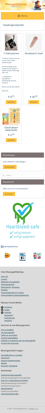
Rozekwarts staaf (34, 53)
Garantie (4, 290)
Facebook (8, 307)
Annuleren (16, 287)
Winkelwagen (10, 167)
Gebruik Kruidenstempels (10, 360)
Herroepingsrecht (7, 284)
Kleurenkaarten (7, 388)
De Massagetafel (7, 332)
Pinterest (7, 312)
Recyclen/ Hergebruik (9, 366)
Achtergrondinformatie (10, 394)
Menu (22, 15)
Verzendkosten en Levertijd (11, 355)
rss (37, 409)
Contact (4, 279)
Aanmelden (9, 194)
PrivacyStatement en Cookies (12, 292)
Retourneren (6, 287)
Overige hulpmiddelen (9, 338)
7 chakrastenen (11, 53)
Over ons (4, 276)
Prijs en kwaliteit (7, 330)
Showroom (5, 358)
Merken (4, 363)
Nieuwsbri (8, 315)
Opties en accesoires (9, 335)
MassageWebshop (9, 246)
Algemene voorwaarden (10, 282)
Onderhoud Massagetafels (11, 375)
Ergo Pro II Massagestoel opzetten (14, 380)
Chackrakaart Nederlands (11, 128)
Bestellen (11, 102)
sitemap (31, 409)
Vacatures (8, 320)
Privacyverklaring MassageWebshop (15, 295)
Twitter (7, 310)
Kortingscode (9, 318)
